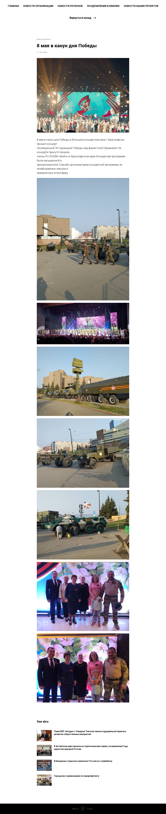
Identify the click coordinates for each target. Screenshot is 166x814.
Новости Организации (38, 6)
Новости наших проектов (141, 6)
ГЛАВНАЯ (13, 6)
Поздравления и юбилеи (103, 6)
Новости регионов (70, 6)
